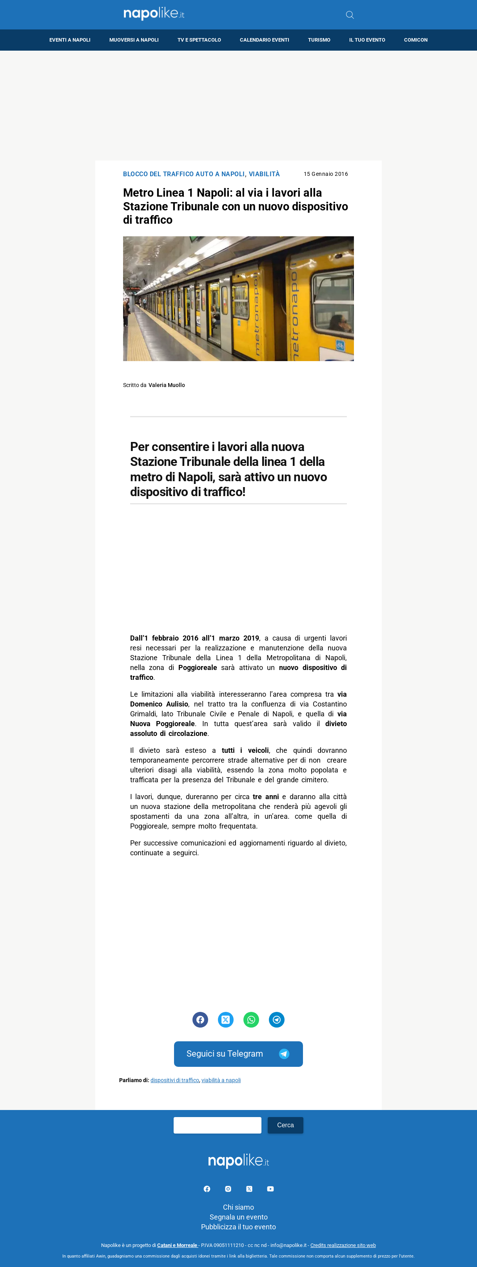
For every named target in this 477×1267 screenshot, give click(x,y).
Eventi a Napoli (70, 40)
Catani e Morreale (177, 1245)
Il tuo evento (367, 40)
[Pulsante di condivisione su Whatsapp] (251, 1020)
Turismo (319, 40)
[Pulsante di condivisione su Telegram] (277, 1020)
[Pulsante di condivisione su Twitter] (226, 1020)
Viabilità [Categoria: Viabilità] (264, 174)
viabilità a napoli (221, 1080)
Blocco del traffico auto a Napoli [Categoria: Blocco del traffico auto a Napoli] (184, 174)
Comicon (416, 40)
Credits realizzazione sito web (343, 1245)
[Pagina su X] (250, 1190)
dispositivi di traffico (175, 1080)
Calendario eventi (264, 40)
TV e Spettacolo (199, 40)
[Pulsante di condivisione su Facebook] (200, 1020)
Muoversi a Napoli (134, 40)
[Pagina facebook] (207, 1190)
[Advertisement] (239, 106)
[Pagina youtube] (270, 1190)
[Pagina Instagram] (228, 1190)
